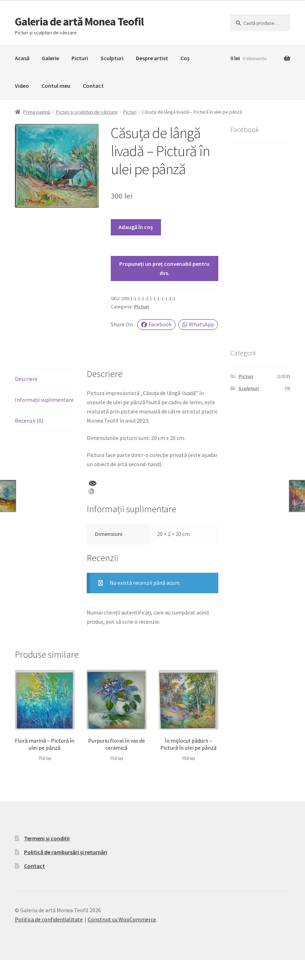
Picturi (79, 58)
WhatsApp (198, 324)
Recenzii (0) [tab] (29, 420)
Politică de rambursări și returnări (65, 852)
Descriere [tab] (26, 378)
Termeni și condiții (47, 838)
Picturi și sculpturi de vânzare (87, 112)
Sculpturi (111, 58)
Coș (185, 58)
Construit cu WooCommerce (122, 919)
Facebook (156, 324)
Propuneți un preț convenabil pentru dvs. (164, 268)
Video (22, 85)
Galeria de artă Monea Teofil (79, 22)
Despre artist (152, 58)
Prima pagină (36, 112)
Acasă (22, 58)
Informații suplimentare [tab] (44, 399)
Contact (93, 85)
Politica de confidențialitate (49, 919)
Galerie (50, 58)
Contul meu (55, 85)
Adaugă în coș (136, 226)
